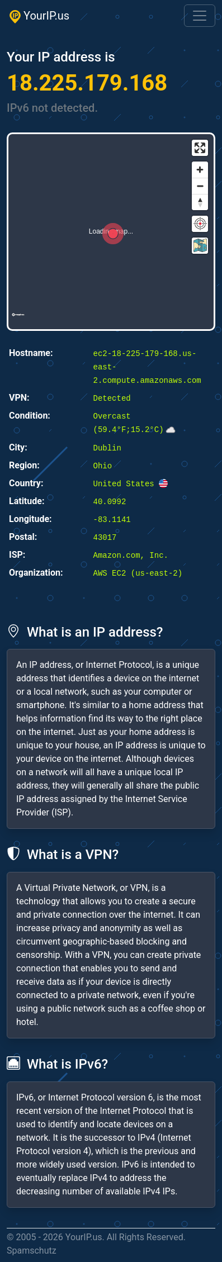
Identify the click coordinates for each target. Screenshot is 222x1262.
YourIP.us (38, 16)
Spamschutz (31, 1250)
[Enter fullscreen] (200, 148)
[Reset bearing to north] (200, 202)
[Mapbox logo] (18, 319)
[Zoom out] (200, 186)
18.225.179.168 (87, 83)
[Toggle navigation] (199, 15)
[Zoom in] (200, 170)
